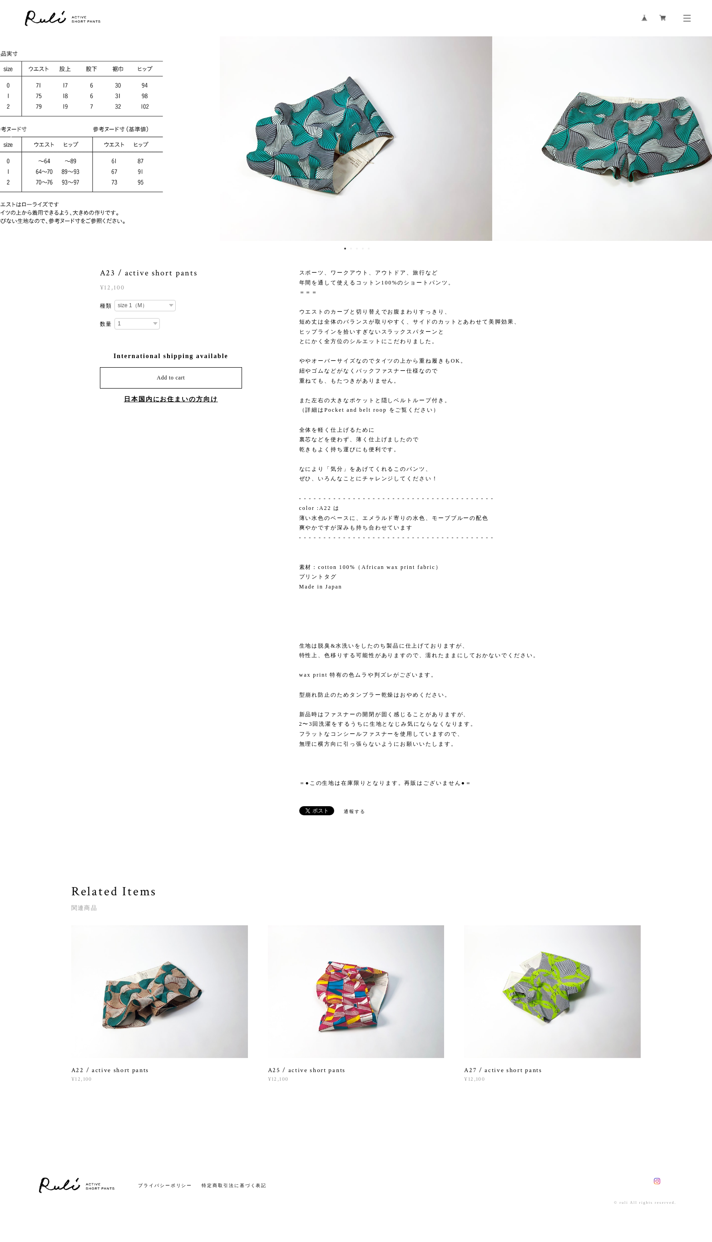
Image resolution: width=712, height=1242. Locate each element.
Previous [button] (13, 138)
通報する (355, 811)
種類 (106, 306)
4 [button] (363, 248)
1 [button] (345, 248)
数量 (106, 324)
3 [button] (357, 248)
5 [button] (369, 248)
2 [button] (351, 248)
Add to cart (171, 377)
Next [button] (698, 138)
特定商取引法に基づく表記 (234, 1185)
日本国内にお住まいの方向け (171, 399)
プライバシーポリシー (165, 1185)
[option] (356, 138)
